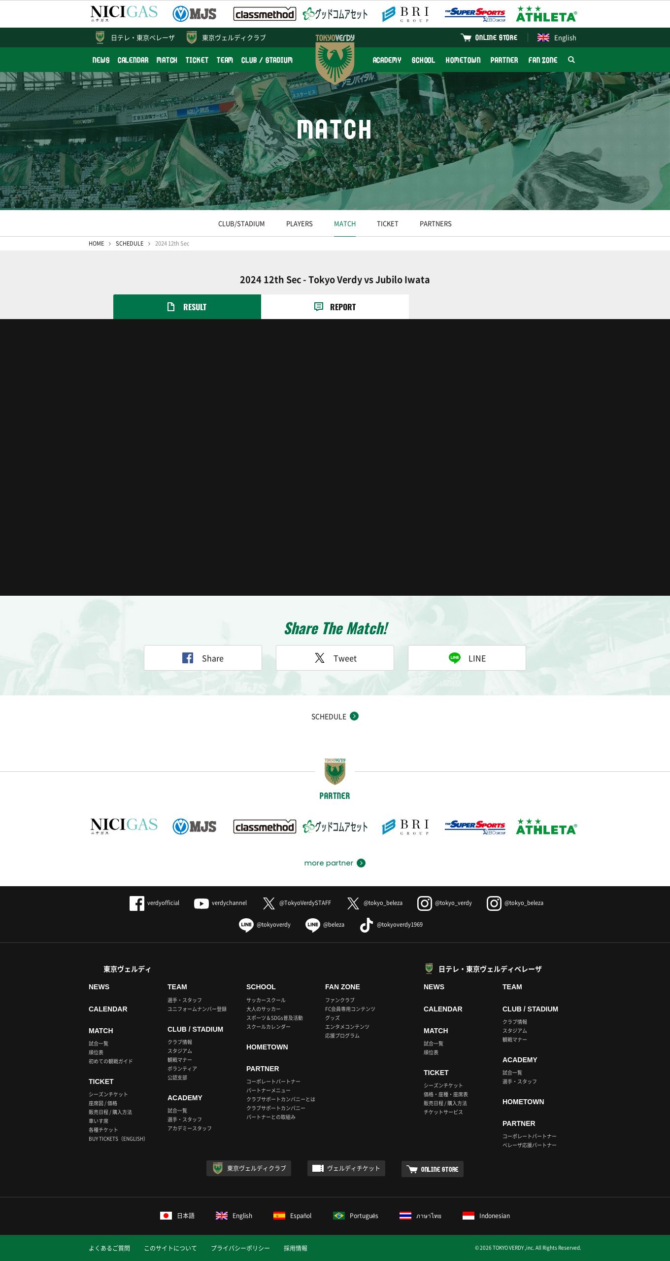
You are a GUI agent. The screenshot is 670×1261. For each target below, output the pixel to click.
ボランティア (182, 1068)
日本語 (177, 1215)
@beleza (324, 924)
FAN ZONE (543, 60)
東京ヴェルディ (127, 968)
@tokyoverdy (265, 924)
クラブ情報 (180, 1041)
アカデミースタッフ (190, 1128)
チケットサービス (443, 1112)
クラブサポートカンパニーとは (280, 1099)
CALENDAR (133, 60)
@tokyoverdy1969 (391, 924)
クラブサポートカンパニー (275, 1108)
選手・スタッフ (185, 1000)
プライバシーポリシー (240, 1248)
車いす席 (98, 1120)
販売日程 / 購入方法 (110, 1112)
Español (292, 1215)
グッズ (332, 1017)
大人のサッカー (263, 1008)
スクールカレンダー (268, 1026)
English (556, 37)
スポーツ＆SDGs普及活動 (274, 1017)
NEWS (101, 60)
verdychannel (220, 903)
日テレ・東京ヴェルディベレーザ (490, 968)
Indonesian (486, 1215)
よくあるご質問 (109, 1248)
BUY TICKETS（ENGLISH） (118, 1138)
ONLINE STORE (496, 37)
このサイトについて (170, 1248)
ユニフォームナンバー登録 (197, 1008)
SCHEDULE (129, 243)
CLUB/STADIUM (241, 223)
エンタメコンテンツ (347, 1026)
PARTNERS (436, 223)
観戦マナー (180, 1059)
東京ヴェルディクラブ (234, 37)
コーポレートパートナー (273, 1081)
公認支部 (177, 1077)
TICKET (197, 60)
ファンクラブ (340, 1000)
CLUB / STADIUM (267, 60)
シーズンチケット (108, 1094)
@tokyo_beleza (374, 903)
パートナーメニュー (268, 1090)
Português (356, 1215)
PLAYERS (299, 223)
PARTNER (504, 60)
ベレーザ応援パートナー (529, 1145)
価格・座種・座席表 (446, 1094)
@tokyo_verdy (444, 903)
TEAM (225, 60)
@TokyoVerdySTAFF (296, 903)
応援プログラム (342, 1035)
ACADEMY (387, 60)
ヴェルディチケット (353, 1168)
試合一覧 (98, 1043)
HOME (96, 243)
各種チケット (103, 1129)
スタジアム (180, 1050)
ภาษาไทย (420, 1215)
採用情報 (295, 1248)
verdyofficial (154, 903)
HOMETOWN (463, 60)
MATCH (167, 60)
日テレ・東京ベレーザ (143, 37)
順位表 (96, 1052)
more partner (328, 863)
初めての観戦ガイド (111, 1061)
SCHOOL (424, 60)
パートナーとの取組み (271, 1116)
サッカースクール (266, 1000)
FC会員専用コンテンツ (350, 1008)
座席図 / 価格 (103, 1103)
